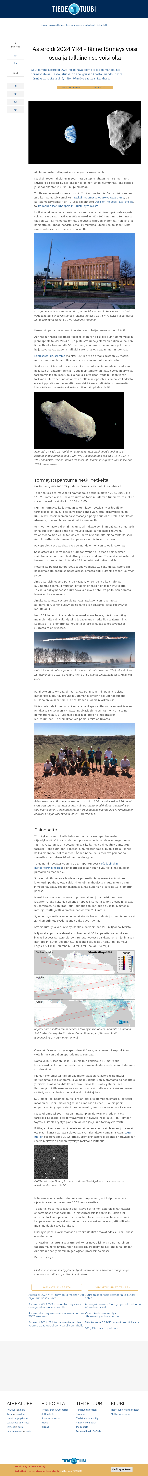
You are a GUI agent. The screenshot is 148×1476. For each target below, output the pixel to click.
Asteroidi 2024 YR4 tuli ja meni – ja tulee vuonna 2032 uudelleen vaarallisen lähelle (55, 1324)
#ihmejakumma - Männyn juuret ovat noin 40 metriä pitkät (113, 1306)
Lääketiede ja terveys (18, 1422)
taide (28, 1431)
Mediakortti (82, 1426)
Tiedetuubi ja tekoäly (87, 1418)
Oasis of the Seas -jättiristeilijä (114, 201)
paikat (21, 1426)
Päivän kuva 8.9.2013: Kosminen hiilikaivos (112, 1322)
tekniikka (20, 1414)
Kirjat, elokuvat (15, 1431)
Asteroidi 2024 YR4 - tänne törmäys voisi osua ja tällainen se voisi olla (54, 1306)
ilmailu (21, 1409)
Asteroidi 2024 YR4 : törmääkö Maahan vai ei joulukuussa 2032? (56, 1296)
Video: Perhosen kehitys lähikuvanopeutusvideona (102, 1315)
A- (15, 55)
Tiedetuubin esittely (86, 1409)
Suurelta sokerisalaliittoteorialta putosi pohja (110, 1296)
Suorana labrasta (50, 1418)
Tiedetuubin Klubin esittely (125, 1409)
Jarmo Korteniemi (70, 87)
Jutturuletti (102, 25)
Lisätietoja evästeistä (71, 1470)
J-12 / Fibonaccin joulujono (102, 1328)
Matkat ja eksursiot (121, 1414)
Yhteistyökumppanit (86, 1422)
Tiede (10, 1414)
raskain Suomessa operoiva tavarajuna (99, 197)
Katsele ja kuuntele (75, 25)
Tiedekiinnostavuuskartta (54, 1409)
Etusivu (44, 25)
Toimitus (80, 1414)
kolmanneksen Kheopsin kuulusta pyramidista (68, 206)
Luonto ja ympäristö (17, 1418)
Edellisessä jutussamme (49, 356)
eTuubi (44, 1422)
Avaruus (11, 1409)
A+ (15, 63)
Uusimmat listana (57, 25)
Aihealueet (90, 25)
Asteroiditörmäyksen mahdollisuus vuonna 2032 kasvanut (56, 1315)
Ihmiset (11, 1426)
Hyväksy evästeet (121, 1469)
